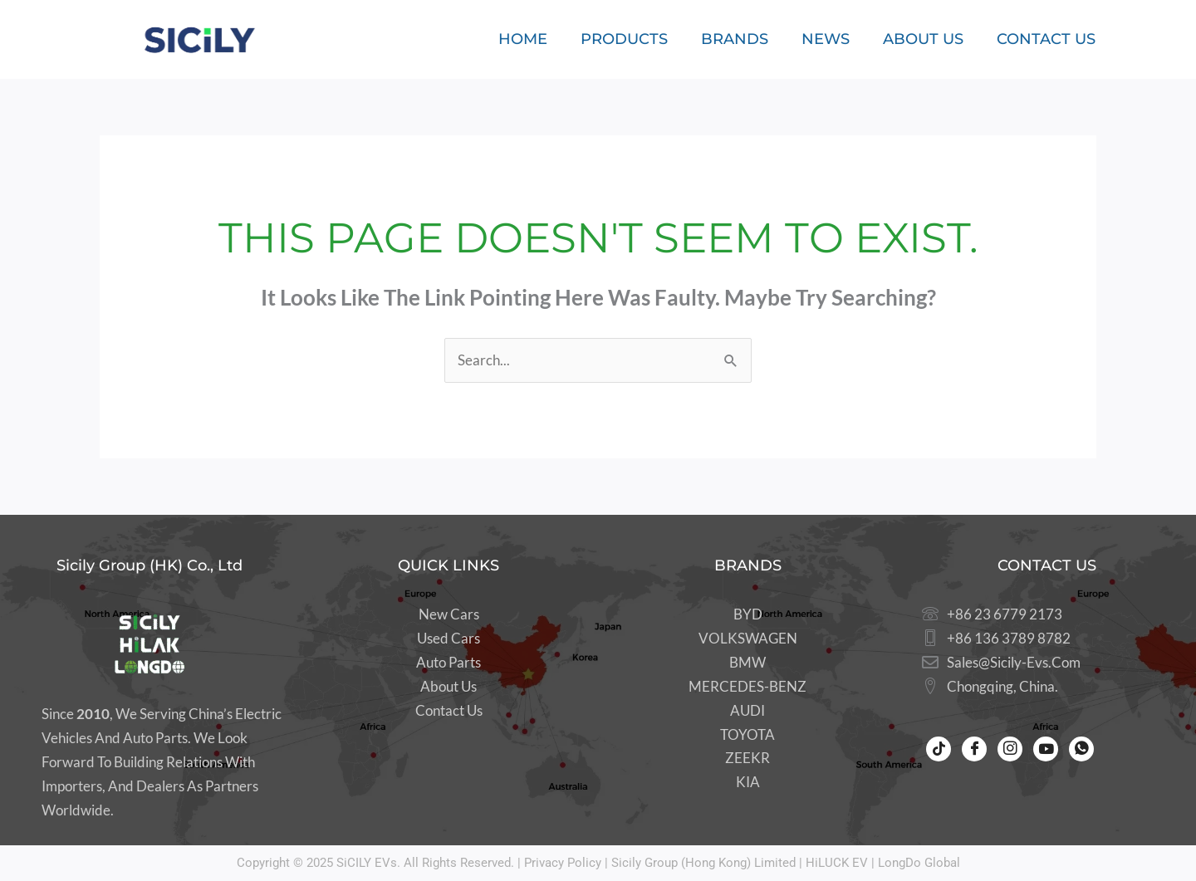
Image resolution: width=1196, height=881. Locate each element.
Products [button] (624, 39)
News (825, 39)
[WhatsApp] (1081, 749)
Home (522, 39)
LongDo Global (919, 862)
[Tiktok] (938, 749)
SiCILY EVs (366, 862)
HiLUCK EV (837, 862)
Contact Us (1046, 39)
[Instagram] (1009, 749)
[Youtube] (1045, 749)
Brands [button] (734, 39)
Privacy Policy (562, 862)
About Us (923, 39)
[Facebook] (974, 749)
